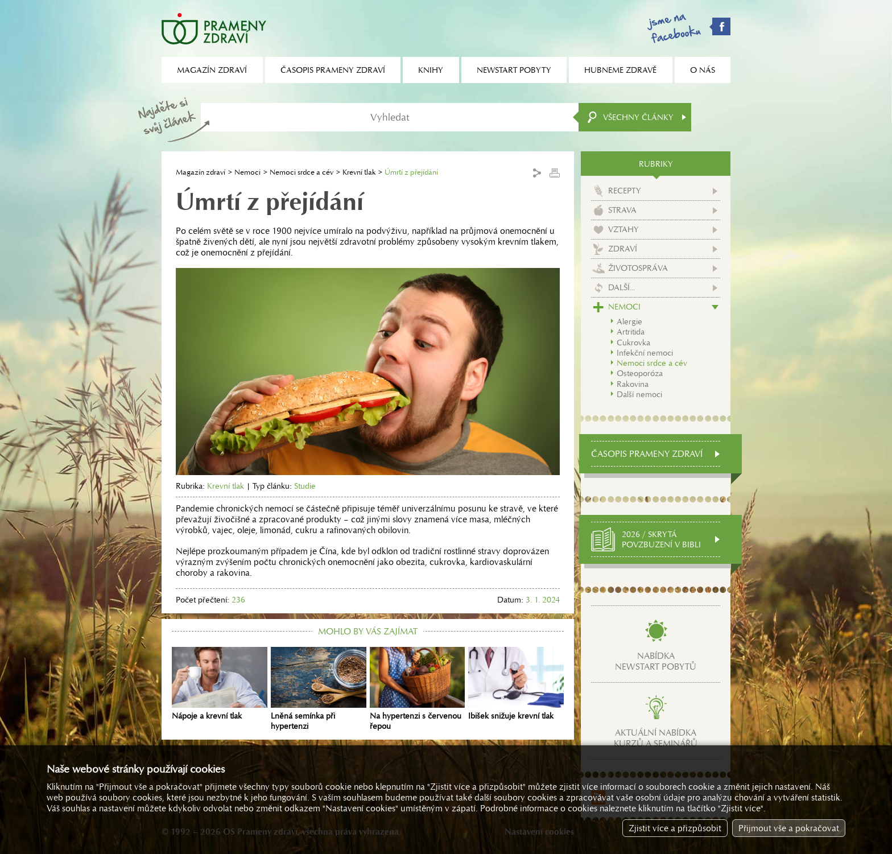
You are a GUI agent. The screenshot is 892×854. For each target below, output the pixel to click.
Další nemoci (639, 394)
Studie (305, 486)
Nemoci (247, 172)
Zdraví (622, 249)
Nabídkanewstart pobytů (655, 661)
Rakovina (633, 384)
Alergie (629, 321)
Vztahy (623, 229)
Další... (621, 287)
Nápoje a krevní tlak (219, 684)
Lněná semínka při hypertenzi (318, 689)
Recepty (624, 190)
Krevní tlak (358, 172)
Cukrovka (633, 342)
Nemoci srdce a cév (301, 172)
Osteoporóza (640, 373)
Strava (622, 210)
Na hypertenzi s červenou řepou (417, 689)
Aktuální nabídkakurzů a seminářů (655, 738)
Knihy (430, 70)
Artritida (631, 332)
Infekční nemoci (645, 353)
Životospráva (638, 268)
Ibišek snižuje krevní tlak (516, 684)
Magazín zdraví (200, 172)
